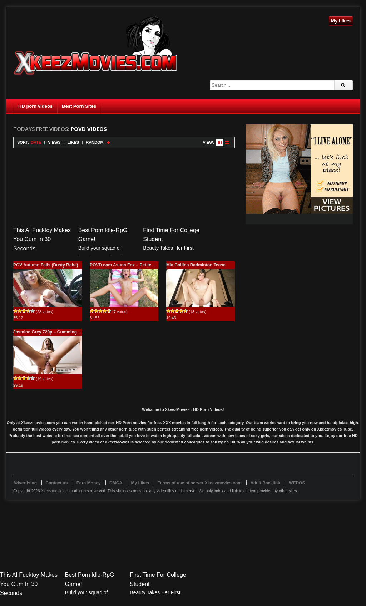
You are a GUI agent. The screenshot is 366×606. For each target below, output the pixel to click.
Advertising (25, 482)
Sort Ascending (108, 142)
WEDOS (297, 482)
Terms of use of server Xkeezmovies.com (200, 482)
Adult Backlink (265, 482)
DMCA (115, 482)
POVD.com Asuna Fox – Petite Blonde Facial (135, 265)
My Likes (341, 21)
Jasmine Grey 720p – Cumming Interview (55, 332)
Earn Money (88, 482)
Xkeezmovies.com (57, 491)
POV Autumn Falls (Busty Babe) (45, 265)
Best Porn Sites (79, 106)
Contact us (56, 482)
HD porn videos (35, 106)
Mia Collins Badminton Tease (196, 265)
